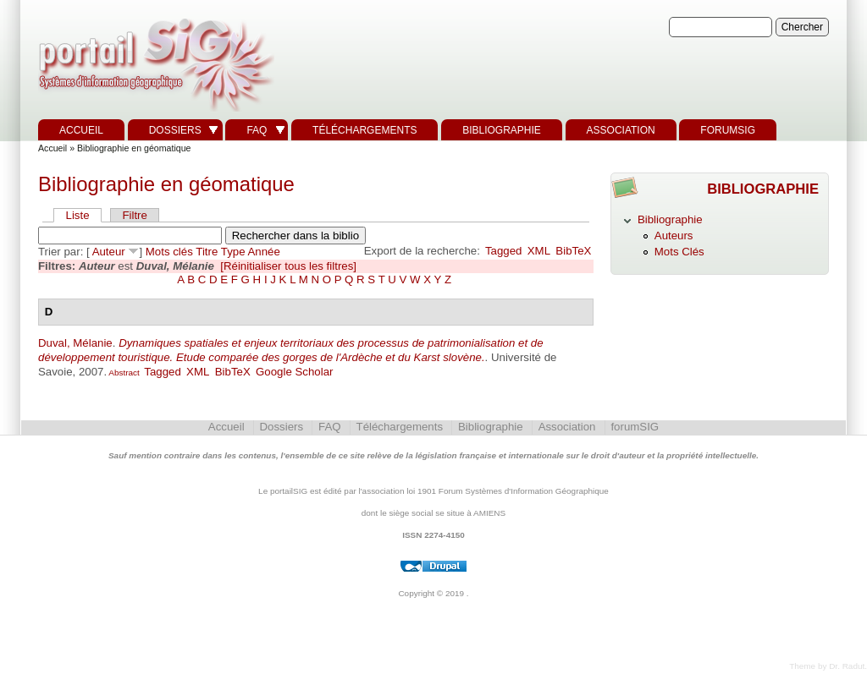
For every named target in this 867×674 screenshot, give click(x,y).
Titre (207, 251)
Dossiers (175, 130)
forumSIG (727, 130)
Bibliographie (501, 130)
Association (621, 130)
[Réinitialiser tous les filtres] (288, 266)
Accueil (81, 130)
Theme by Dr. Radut (826, 666)
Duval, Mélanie (75, 343)
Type (233, 251)
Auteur (108, 251)
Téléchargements (364, 130)
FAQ (256, 130)
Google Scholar (294, 371)
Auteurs (673, 235)
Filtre (134, 215)
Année (264, 251)
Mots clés (169, 251)
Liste (78, 215)
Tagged (503, 250)
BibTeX (573, 250)
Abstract (123, 372)
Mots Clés (679, 251)
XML (538, 250)
